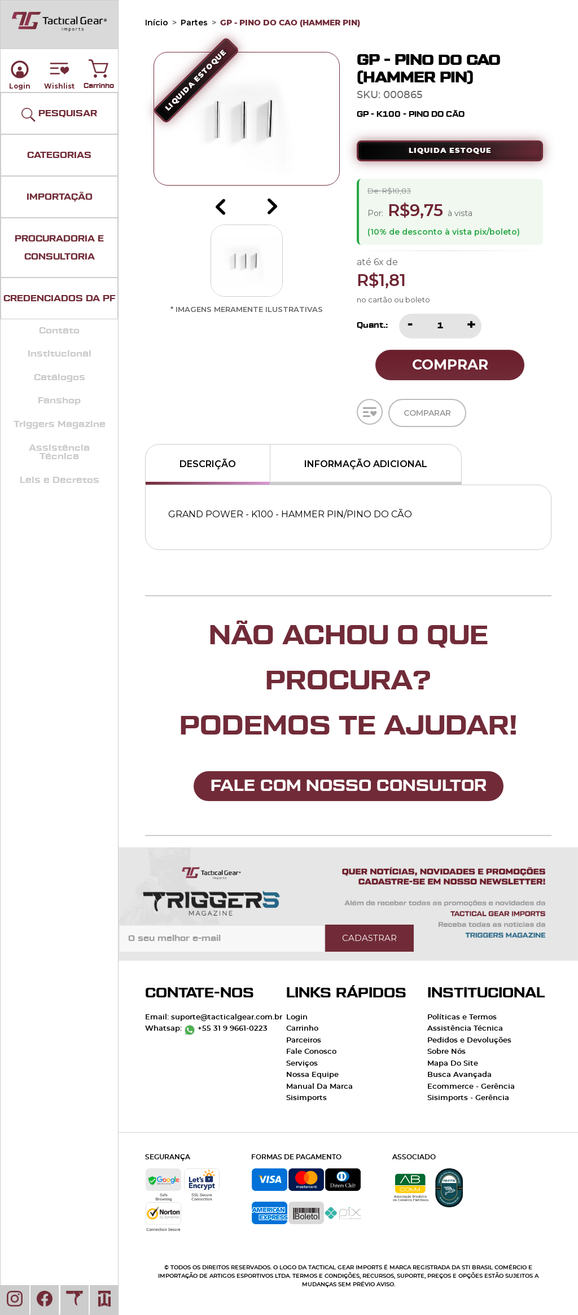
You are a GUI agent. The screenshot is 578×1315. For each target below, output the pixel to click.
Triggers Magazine (60, 424)
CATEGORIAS (59, 155)
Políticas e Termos (462, 1017)
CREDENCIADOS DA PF (59, 298)
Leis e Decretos (59, 480)
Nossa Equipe (312, 1075)
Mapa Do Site (452, 1063)
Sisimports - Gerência (468, 1098)
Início (156, 22)
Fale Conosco (311, 1051)
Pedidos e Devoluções (469, 1040)
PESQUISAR (59, 115)
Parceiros (303, 1040)
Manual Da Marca (319, 1086)
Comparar (427, 417)
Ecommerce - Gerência (471, 1086)
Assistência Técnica (59, 452)
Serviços (302, 1063)
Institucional (59, 353)
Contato (59, 330)
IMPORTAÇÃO (60, 196)
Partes (194, 22)
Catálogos (59, 377)
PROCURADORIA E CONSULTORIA (59, 247)
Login (297, 1017)
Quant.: (372, 325)
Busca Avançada (459, 1075)
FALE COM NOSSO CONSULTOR (349, 786)
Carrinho (99, 66)
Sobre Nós (446, 1051)
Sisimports (306, 1098)
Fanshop (59, 400)
